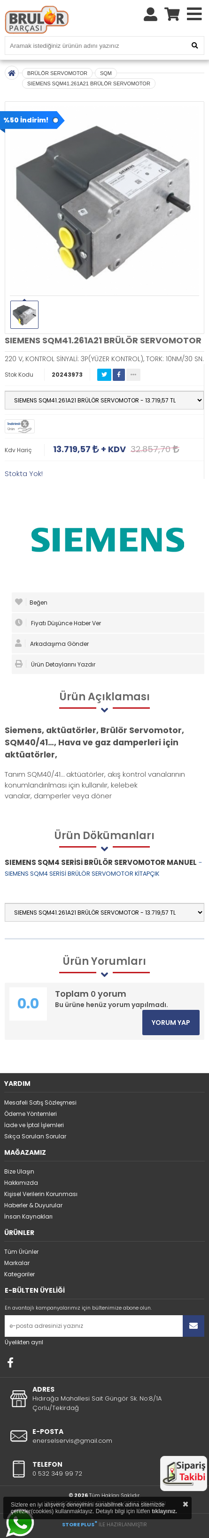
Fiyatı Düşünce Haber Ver (58, 623)
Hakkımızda (21, 1183)
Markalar (17, 1263)
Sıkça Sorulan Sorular (35, 1136)
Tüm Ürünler (21, 1252)
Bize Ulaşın (19, 1171)
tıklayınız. (164, 1511)
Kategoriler (19, 1274)
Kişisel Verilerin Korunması (40, 1194)
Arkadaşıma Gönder (52, 643)
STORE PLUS (79, 1524)
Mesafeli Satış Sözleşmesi (40, 1102)
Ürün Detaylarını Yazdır (55, 664)
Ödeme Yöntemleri (30, 1114)
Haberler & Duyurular (33, 1205)
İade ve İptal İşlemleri (34, 1125)
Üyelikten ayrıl (24, 1342)
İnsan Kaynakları (28, 1216)
